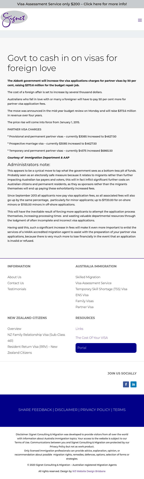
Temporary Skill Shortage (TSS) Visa (101, 289)
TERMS (119, 410)
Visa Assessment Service (94, 283)
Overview (14, 329)
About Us (14, 277)
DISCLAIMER (66, 410)
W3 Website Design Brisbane (89, 471)
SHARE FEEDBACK (35, 410)
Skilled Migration (88, 277)
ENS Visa (82, 295)
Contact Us (16, 283)
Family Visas (85, 301)
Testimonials (17, 289)
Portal (81, 348)
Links (79, 329)
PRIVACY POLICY (95, 410)
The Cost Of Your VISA (92, 338)
